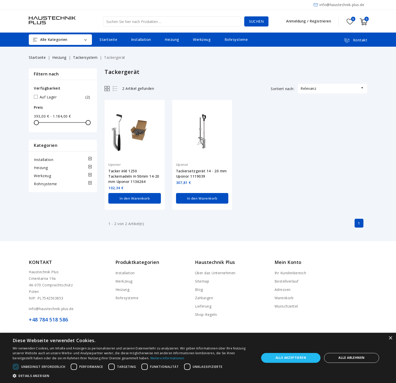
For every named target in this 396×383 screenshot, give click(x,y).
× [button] (390, 338)
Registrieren (320, 21)
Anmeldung (296, 21)
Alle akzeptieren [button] (291, 357)
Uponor (114, 164)
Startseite (108, 39)
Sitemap (202, 280)
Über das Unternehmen (215, 272)
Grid (108, 88)
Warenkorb (284, 297)
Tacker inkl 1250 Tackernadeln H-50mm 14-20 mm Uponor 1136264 (133, 176)
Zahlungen (204, 297)
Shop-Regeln (206, 314)
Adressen (283, 289)
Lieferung (203, 305)
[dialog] (198, 358)
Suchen (256, 21)
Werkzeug (202, 39)
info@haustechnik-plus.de (341, 4)
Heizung (172, 39)
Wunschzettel (286, 305)
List (115, 88)
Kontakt (40, 262)
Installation (141, 39)
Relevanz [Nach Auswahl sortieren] (333, 88)
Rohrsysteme (236, 39)
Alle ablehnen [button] (351, 357)
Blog (199, 289)
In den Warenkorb (134, 198)
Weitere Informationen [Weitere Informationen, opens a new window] (167, 358)
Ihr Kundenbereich (290, 272)
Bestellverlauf (287, 280)
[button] (132, 376)
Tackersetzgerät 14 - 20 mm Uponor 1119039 (201, 174)
